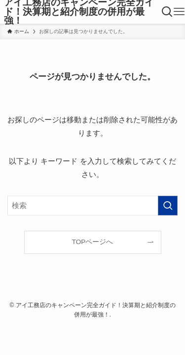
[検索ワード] (92, 205)
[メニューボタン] (179, 12)
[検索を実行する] (168, 205)
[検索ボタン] (167, 12)
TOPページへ (92, 242)
